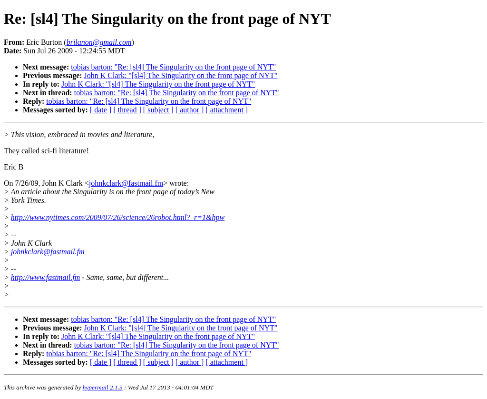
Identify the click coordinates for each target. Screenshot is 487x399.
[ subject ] (158, 110)
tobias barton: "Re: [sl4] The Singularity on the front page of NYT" (173, 67)
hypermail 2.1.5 (103, 387)
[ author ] (189, 110)
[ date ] (100, 110)
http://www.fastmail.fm (45, 277)
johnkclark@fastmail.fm (126, 183)
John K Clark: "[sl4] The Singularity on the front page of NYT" (181, 75)
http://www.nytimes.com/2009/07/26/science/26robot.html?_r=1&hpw (117, 217)
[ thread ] (127, 110)
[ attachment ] (226, 110)
